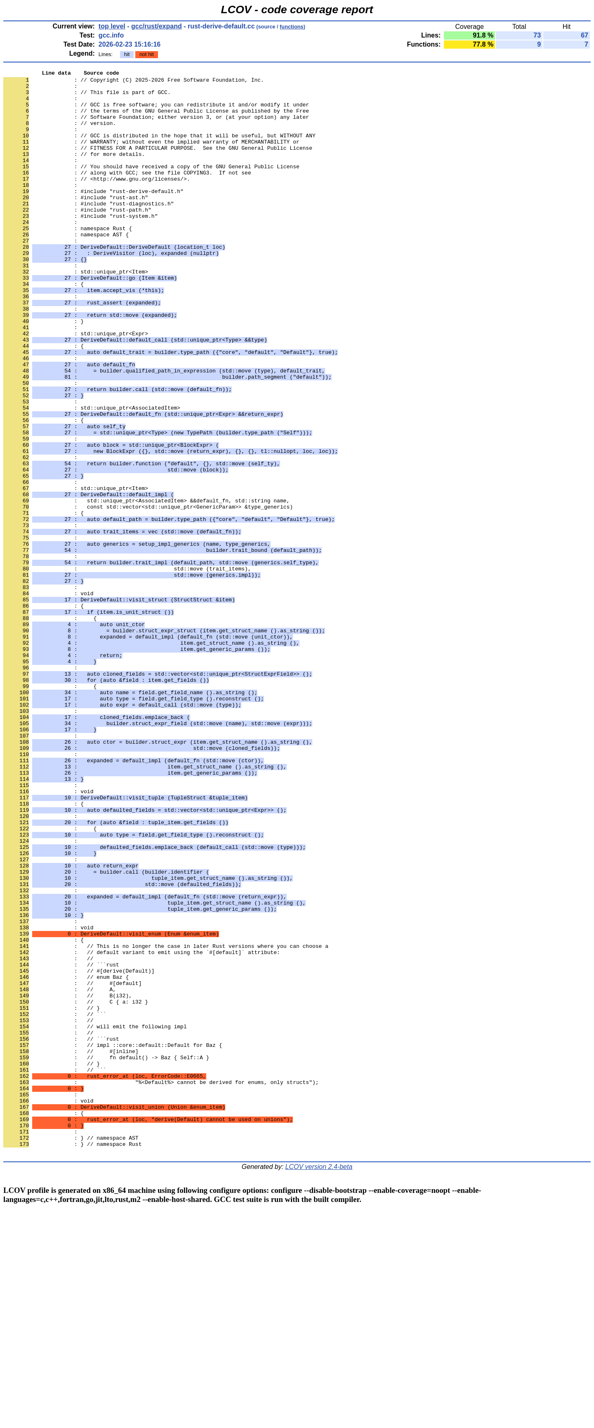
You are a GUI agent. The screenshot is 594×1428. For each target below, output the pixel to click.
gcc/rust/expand (156, 26)
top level (112, 26)
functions (292, 27)
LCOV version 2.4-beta (319, 1383)
